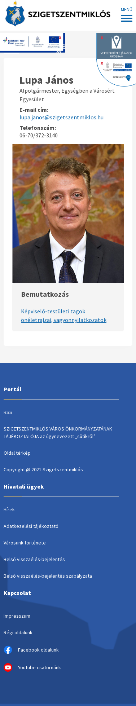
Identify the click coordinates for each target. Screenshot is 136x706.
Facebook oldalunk (31, 649)
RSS (8, 412)
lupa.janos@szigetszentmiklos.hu (61, 117)
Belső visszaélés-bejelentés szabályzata (48, 576)
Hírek (9, 509)
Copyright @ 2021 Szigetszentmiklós (43, 469)
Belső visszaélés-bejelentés (34, 559)
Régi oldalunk (18, 632)
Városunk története (25, 542)
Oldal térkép (17, 453)
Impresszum (17, 616)
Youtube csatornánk (32, 667)
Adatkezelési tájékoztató (31, 526)
